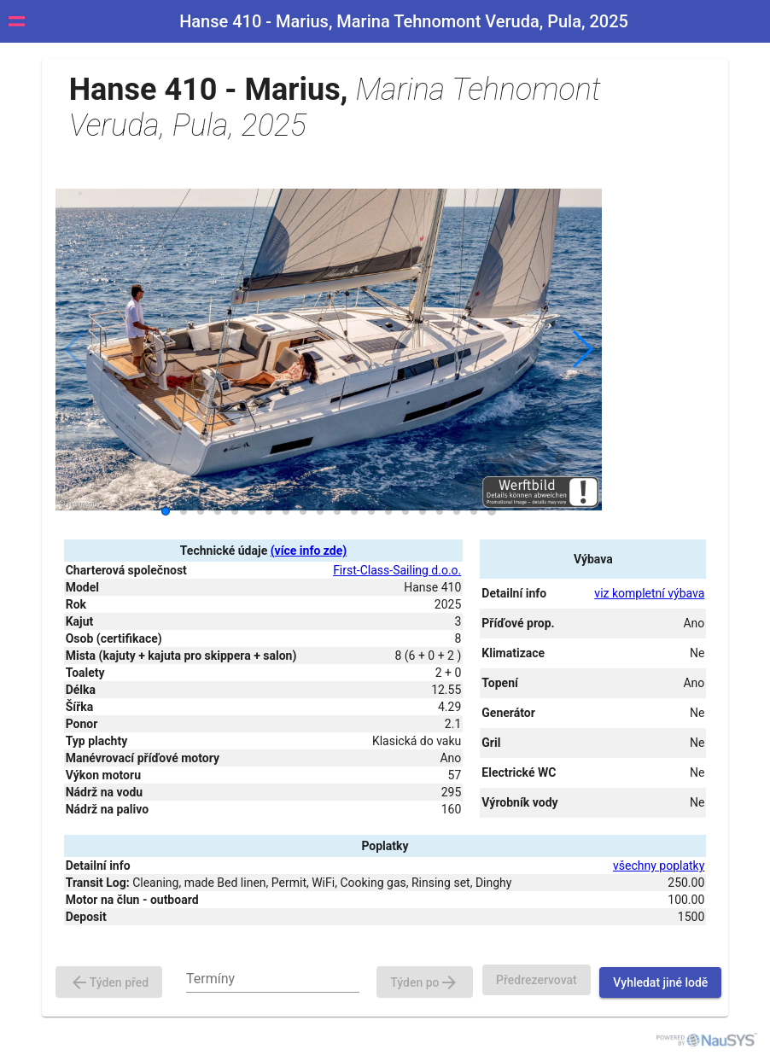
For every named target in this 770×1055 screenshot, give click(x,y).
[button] (581, 349)
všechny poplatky (658, 865)
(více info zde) (309, 550)
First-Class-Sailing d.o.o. (397, 570)
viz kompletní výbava (649, 593)
